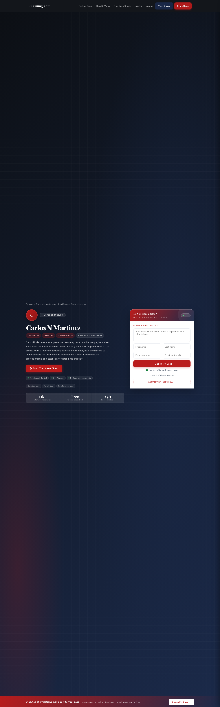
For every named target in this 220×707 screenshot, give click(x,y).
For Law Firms (85, 6)
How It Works (103, 6)
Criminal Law (33, 386)
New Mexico (63, 304)
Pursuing (29, 304)
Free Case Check (122, 6)
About (149, 6)
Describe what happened (145, 326)
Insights (138, 6)
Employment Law (65, 386)
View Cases (164, 6)
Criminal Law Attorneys (46, 304)
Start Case (183, 6)
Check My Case (162, 363)
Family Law (48, 386)
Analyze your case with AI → (162, 382)
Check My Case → (181, 702)
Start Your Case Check (44, 368)
